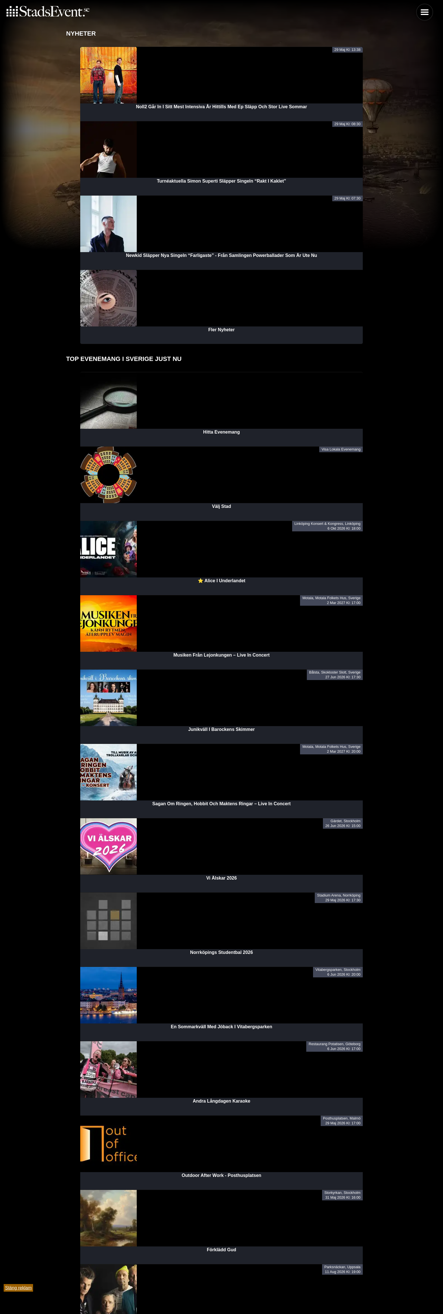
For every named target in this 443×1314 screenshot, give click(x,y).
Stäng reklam (18, 1287)
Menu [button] (424, 12)
